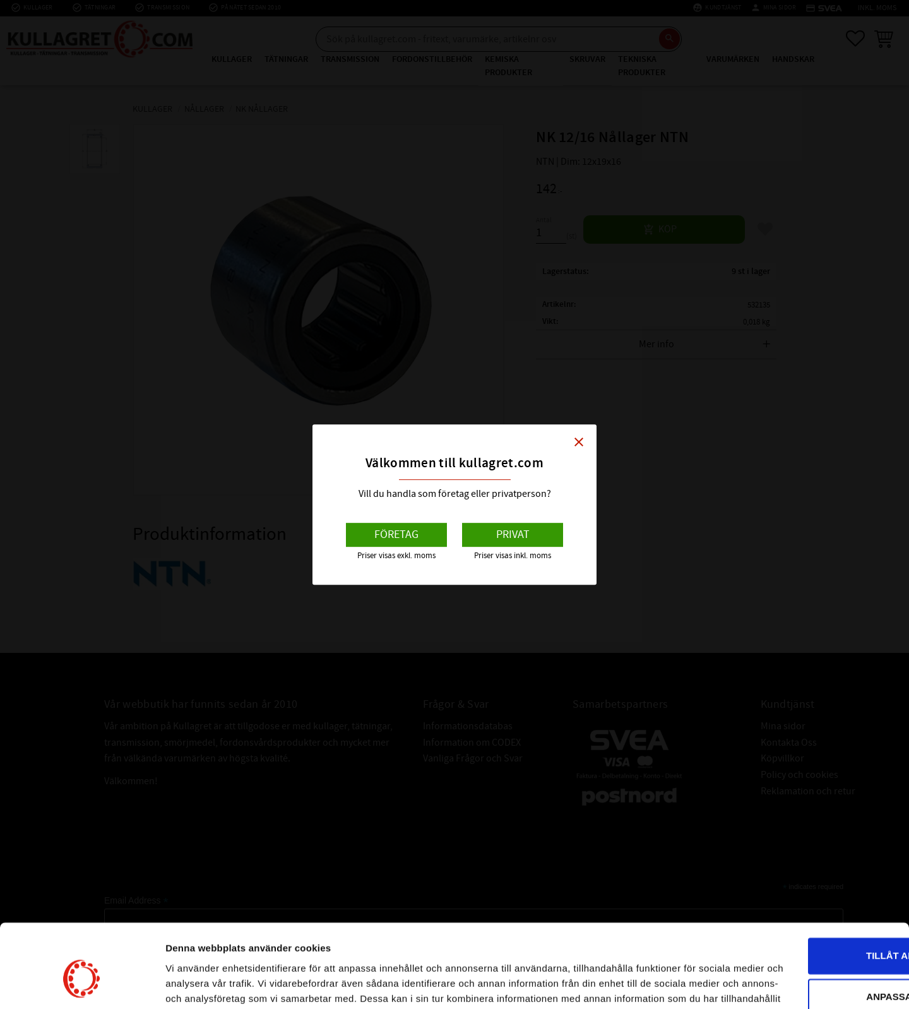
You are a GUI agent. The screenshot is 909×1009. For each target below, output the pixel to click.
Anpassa (804, 917)
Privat (513, 534)
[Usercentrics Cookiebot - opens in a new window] (82, 984)
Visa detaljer (193, 984)
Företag (396, 534)
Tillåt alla (803, 876)
